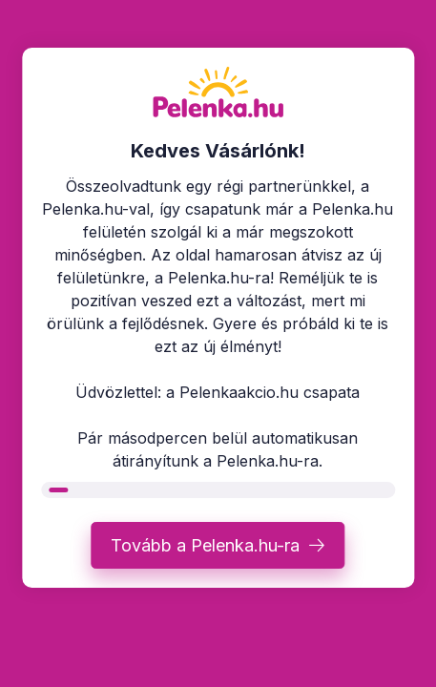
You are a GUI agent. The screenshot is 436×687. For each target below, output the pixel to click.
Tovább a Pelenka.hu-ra (205, 545)
